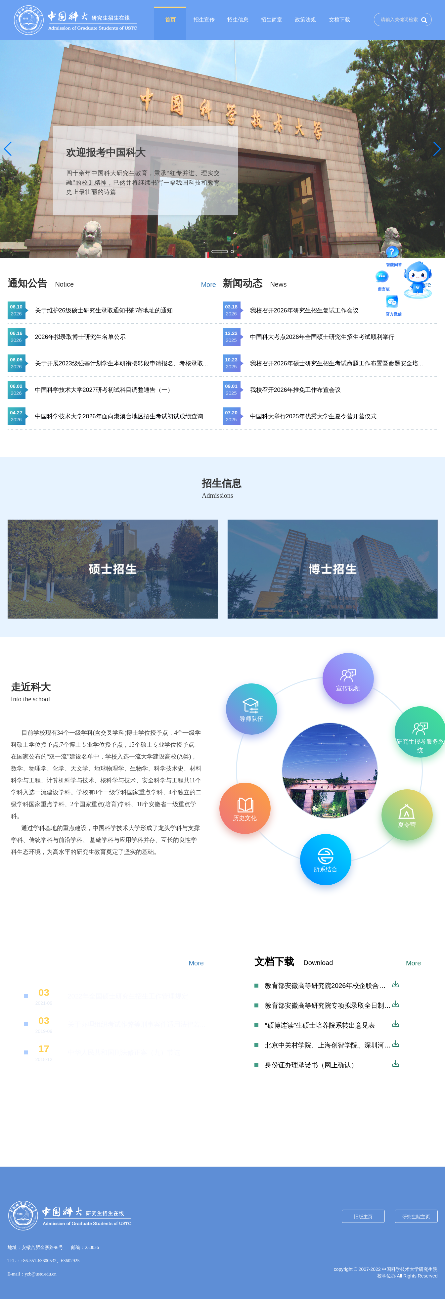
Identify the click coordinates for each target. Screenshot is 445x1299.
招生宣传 (204, 20)
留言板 (384, 277)
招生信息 (237, 20)
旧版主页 (363, 1216)
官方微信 (394, 302)
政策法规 (305, 20)
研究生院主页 (416, 1216)
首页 (170, 20)
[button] (7, 149)
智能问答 (394, 253)
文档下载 (339, 20)
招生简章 (271, 20)
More (208, 284)
